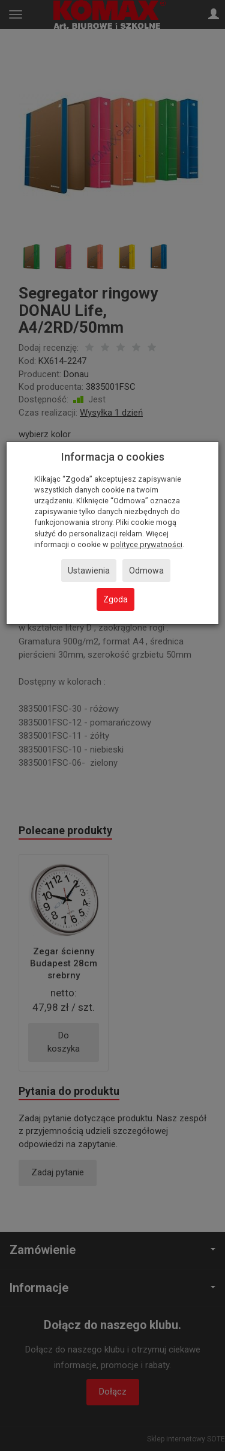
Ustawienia (89, 570)
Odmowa (146, 570)
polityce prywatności (146, 544)
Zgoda (115, 599)
